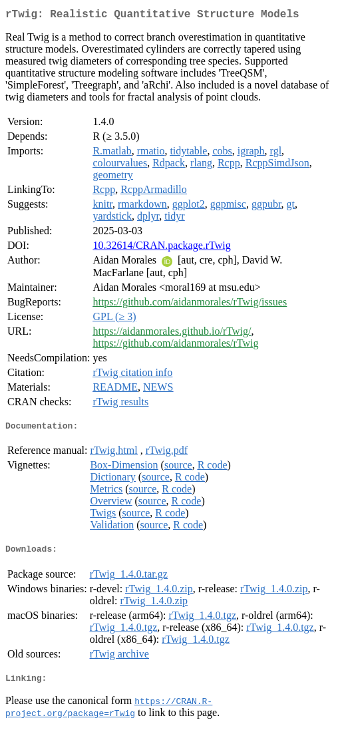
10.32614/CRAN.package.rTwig (161, 248)
